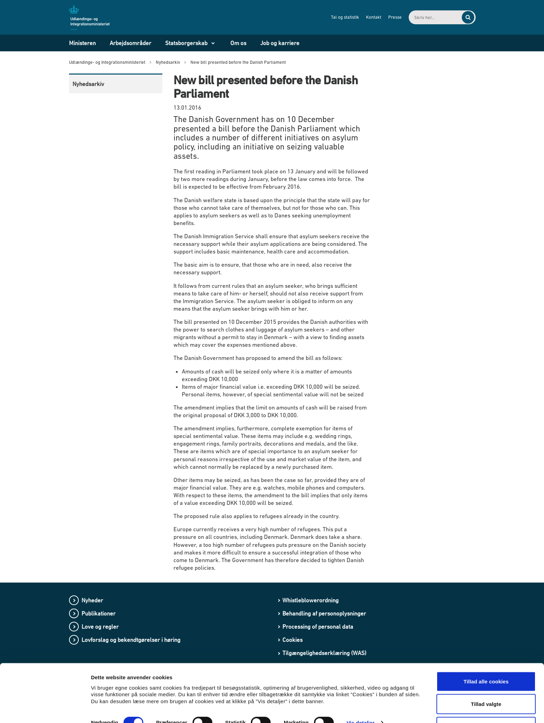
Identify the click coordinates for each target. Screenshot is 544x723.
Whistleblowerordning (310, 600)
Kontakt (367, 17)
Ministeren (82, 43)
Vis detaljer (361, 700)
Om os (238, 43)
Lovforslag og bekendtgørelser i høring (131, 639)
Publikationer (99, 613)
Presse (389, 17)
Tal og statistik (339, 17)
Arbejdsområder (130, 43)
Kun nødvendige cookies (486, 704)
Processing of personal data (317, 626)
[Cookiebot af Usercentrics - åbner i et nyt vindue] (45, 709)
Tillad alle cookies (486, 659)
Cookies (292, 639)
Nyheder (92, 600)
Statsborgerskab (186, 43)
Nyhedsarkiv (88, 83)
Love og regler (100, 626)
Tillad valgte (486, 682)
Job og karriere (279, 43)
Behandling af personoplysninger (324, 613)
